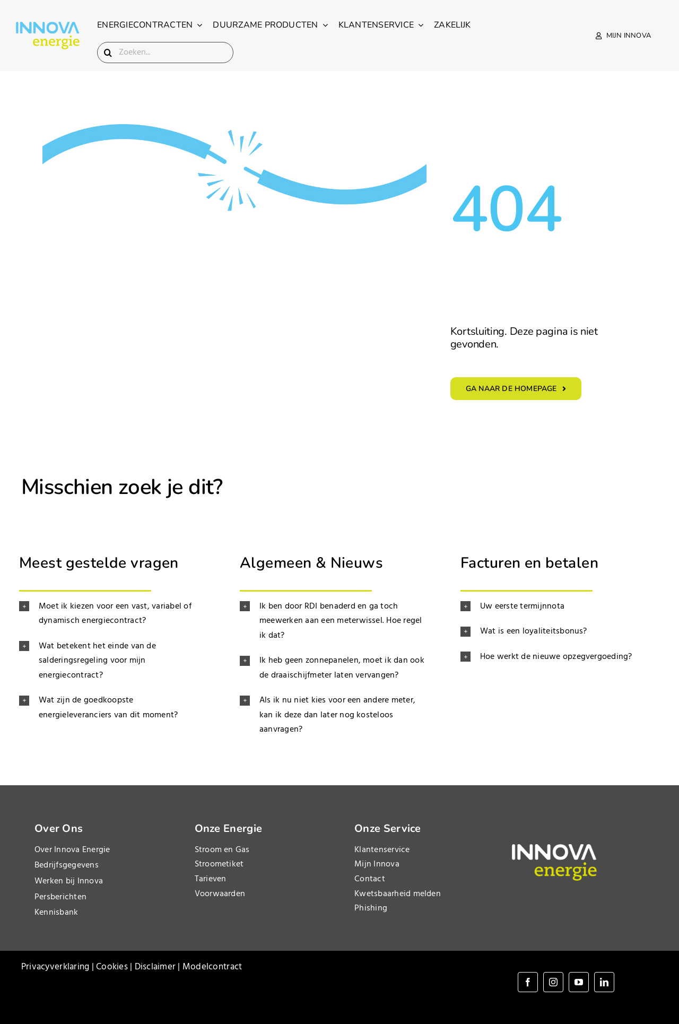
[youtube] (579, 982)
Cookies (112, 967)
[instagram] (553, 982)
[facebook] (528, 982)
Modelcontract (212, 967)
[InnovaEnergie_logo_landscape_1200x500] (48, 26)
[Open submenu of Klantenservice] (418, 25)
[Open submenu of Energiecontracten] (197, 25)
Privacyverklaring (55, 967)
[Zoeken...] (165, 52)
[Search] (107, 52)
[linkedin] (604, 982)
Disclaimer (155, 967)
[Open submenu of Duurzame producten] (323, 25)
